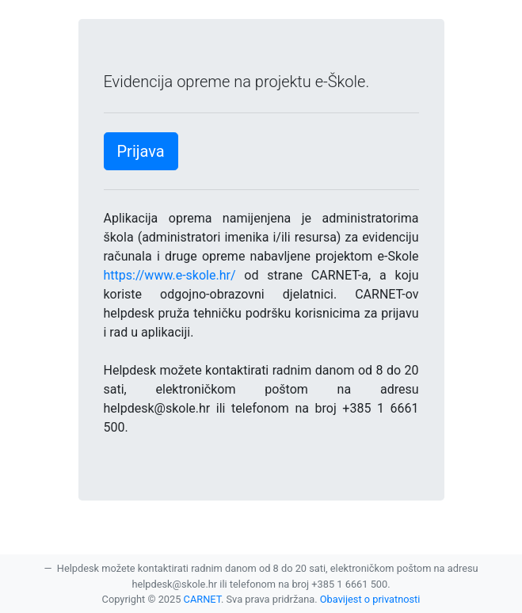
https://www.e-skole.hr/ (170, 275)
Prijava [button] (141, 151)
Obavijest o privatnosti (370, 599)
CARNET (202, 599)
